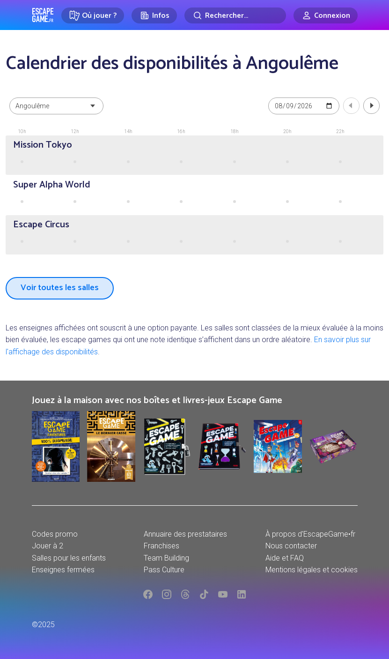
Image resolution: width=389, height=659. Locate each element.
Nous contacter (291, 545)
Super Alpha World (51, 185)
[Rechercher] (235, 15)
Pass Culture (164, 569)
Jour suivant (371, 105)
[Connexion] (326, 15)
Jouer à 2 (47, 545)
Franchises (161, 545)
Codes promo (55, 534)
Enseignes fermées (63, 569)
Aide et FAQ (284, 558)
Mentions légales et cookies (311, 569)
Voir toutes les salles (60, 288)
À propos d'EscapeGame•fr (310, 534)
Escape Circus (41, 224)
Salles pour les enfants (69, 558)
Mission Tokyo (42, 145)
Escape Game (43, 14)
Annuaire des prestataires (185, 534)
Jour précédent (351, 105)
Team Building (166, 558)
